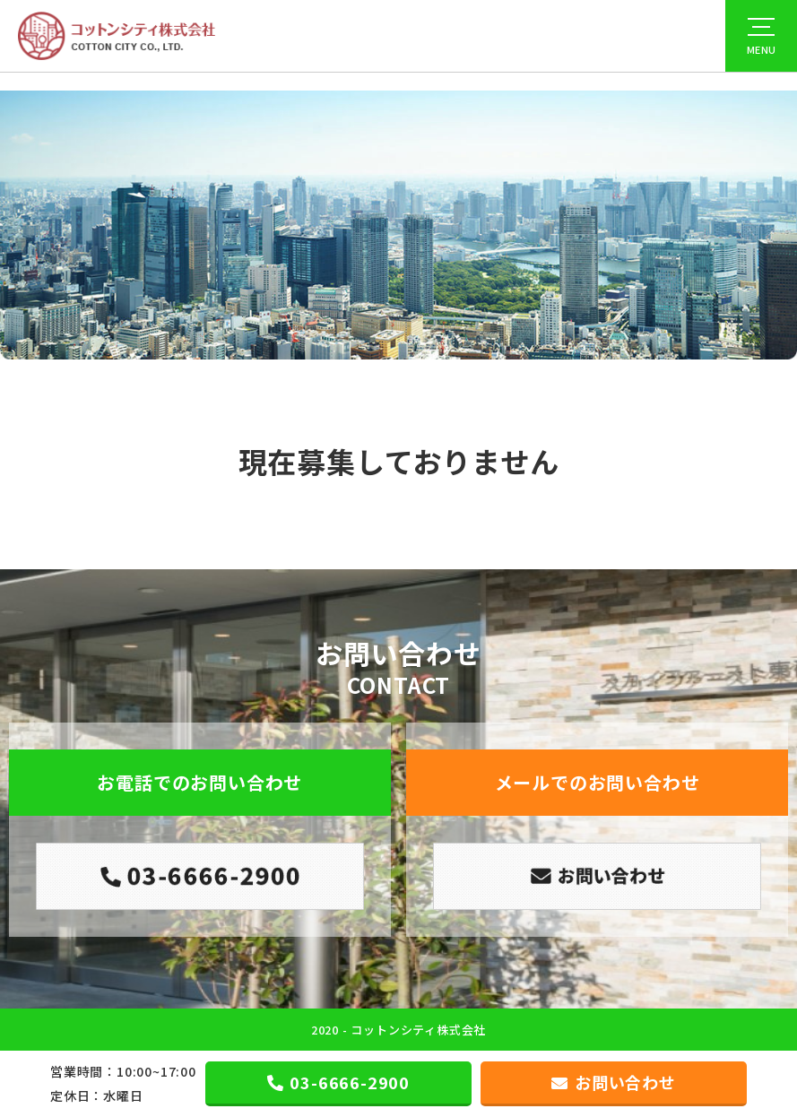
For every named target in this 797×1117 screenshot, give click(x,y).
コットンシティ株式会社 (418, 1029)
